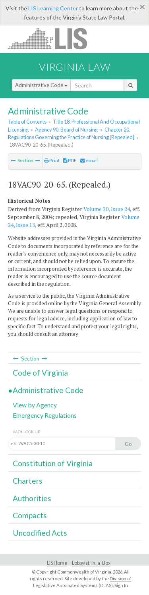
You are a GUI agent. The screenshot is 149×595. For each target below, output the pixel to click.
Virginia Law (74, 67)
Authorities (32, 498)
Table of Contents (27, 121)
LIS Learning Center (53, 8)
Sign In (121, 585)
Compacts (30, 515)
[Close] (142, 7)
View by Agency (35, 405)
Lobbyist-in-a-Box (91, 563)
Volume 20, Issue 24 (106, 209)
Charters (28, 480)
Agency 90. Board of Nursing (66, 129)
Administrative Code (41, 85)
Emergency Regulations (45, 415)
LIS (52, 38)
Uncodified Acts (40, 532)
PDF (70, 160)
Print (52, 160)
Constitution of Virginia (53, 463)
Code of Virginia (40, 372)
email (89, 160)
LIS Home (57, 563)
